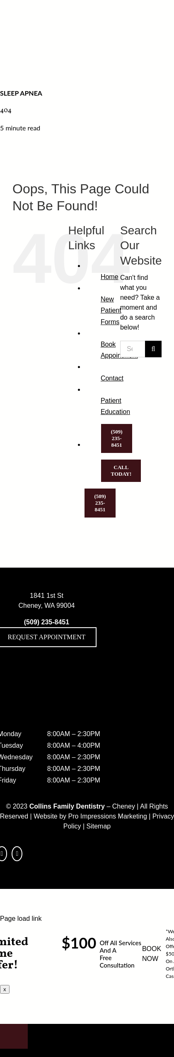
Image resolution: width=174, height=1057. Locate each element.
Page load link (21, 918)
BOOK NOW (151, 953)
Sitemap (99, 826)
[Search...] (132, 349)
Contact (112, 378)
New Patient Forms (111, 310)
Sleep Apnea (21, 93)
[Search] (153, 349)
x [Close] (4, 989)
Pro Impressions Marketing (107, 816)
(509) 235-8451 (46, 622)
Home (109, 276)
